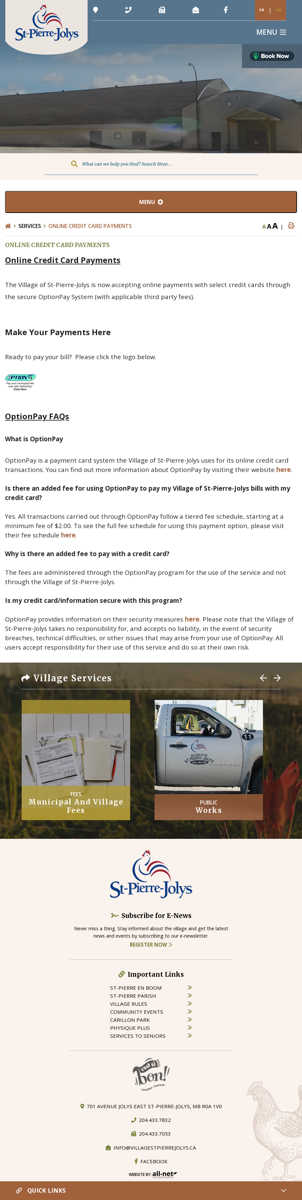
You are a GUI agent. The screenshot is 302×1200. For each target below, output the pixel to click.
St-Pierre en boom (136, 987)
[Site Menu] (151, 202)
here (283, 469)
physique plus (130, 1027)
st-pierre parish (133, 995)
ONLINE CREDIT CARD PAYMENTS (90, 226)
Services (29, 226)
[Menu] (271, 32)
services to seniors (138, 1035)
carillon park (130, 1019)
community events (136, 1011)
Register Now (151, 944)
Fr (262, 9)
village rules (128, 1003)
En (279, 9)
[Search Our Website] (151, 164)
